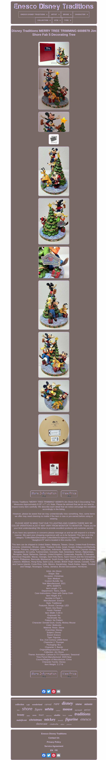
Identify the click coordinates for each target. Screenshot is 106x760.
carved (48, 704)
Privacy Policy (54, 742)
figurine (71, 719)
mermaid (78, 710)
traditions (82, 714)
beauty (20, 714)
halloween (49, 715)
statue (28, 715)
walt (28, 705)
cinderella (54, 724)
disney (67, 703)
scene (70, 715)
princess (69, 724)
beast (64, 715)
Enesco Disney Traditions (54, 734)
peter (87, 710)
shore (27, 708)
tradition (58, 710)
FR (56, 750)
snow (78, 704)
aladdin (57, 715)
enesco (86, 719)
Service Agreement (53, 746)
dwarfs (60, 720)
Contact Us (53, 738)
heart (41, 715)
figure (38, 709)
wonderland (37, 704)
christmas (35, 719)
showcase (41, 723)
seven (34, 715)
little (18, 710)
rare (56, 704)
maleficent (22, 720)
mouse (67, 709)
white (49, 709)
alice (62, 724)
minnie (88, 704)
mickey (50, 719)
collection (19, 704)
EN (51, 750)
